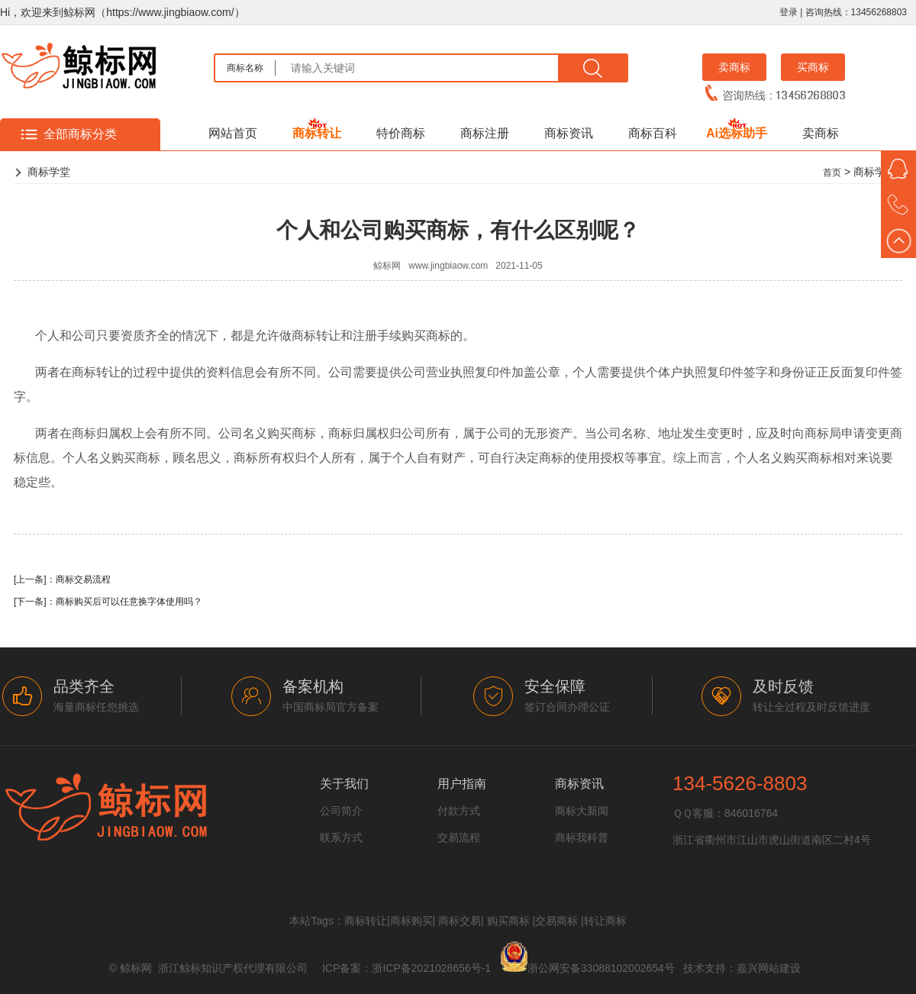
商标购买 (411, 921)
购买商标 (508, 921)
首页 (832, 172)
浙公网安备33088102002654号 (601, 968)
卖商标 (734, 67)
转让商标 (605, 921)
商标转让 (316, 133)
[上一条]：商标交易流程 (62, 579)
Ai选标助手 (736, 133)
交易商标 (556, 921)
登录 (788, 12)
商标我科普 (581, 837)
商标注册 (484, 133)
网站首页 (232, 133)
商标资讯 (568, 133)
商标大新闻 (581, 811)
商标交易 (459, 921)
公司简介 (341, 811)
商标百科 (652, 133)
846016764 (751, 813)
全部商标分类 (80, 133)
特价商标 (400, 133)
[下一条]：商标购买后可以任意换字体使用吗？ (108, 601)
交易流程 (458, 837)
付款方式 (458, 811)
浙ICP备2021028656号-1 (431, 968)
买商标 (813, 67)
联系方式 (341, 837)
